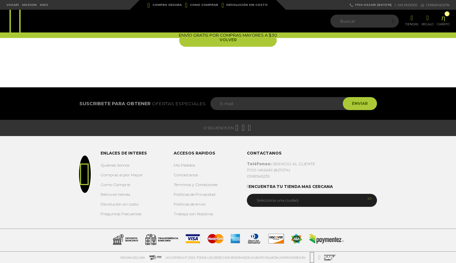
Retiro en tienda (115, 194)
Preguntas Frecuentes (121, 213)
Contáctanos (186, 174)
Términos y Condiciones (196, 184)
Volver (228, 40)
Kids (44, 4)
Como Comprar (201, 5)
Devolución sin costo (244, 5)
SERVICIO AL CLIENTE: (281, 163)
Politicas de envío (190, 204)
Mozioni (29, 4)
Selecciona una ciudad (277, 200)
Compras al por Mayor (122, 174)
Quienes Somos (115, 165)
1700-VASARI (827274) (370, 5)
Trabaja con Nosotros (193, 213)
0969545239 (258, 176)
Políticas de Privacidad (194, 194)
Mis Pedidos (184, 165)
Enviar (359, 103)
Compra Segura (165, 5)
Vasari (13, 4)
